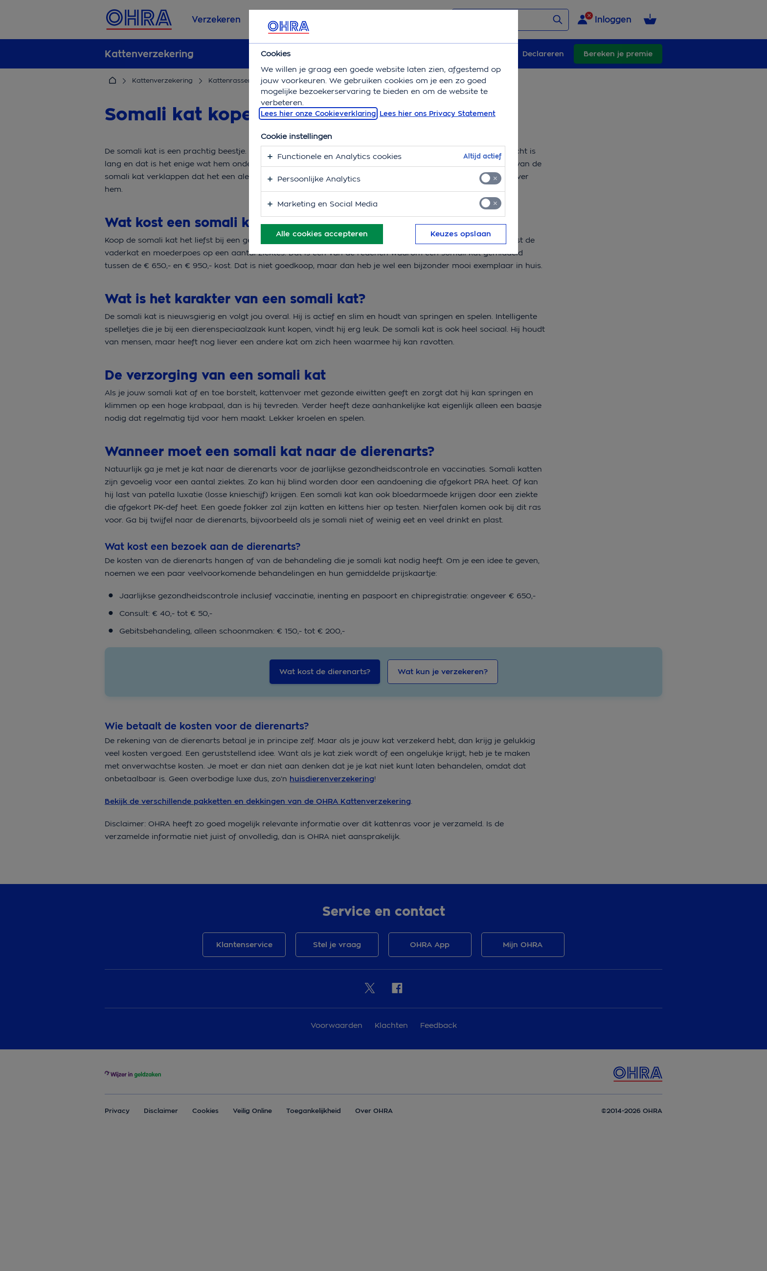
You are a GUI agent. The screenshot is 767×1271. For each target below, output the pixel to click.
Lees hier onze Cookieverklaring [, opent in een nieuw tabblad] (318, 113)
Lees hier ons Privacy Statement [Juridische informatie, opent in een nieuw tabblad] (438, 113)
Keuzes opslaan (460, 234)
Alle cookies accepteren (322, 234)
